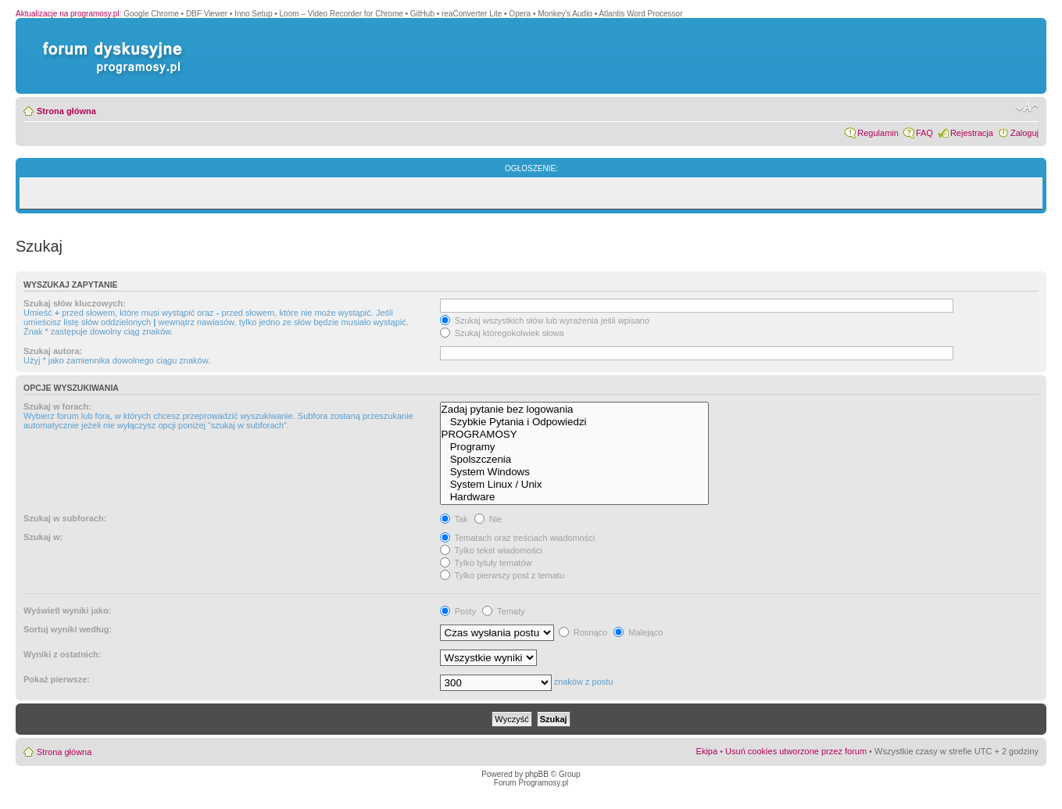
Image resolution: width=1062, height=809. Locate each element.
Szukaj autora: (52, 351)
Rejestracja (971, 133)
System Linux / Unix (575, 484)
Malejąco (638, 632)
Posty (458, 611)
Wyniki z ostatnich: (62, 654)
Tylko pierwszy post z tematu (502, 575)
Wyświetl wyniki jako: (67, 610)
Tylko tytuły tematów (486, 562)
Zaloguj (1024, 133)
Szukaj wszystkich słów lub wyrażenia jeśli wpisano (544, 320)
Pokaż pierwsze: (56, 679)
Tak (454, 519)
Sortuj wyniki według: (67, 629)
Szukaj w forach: (57, 406)
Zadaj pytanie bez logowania (575, 409)
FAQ (924, 133)
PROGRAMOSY (575, 434)
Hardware (575, 497)
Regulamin (878, 133)
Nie (488, 519)
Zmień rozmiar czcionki (1027, 108)
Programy (575, 447)
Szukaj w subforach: (64, 518)
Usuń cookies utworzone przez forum (796, 751)
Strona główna (66, 111)
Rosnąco (583, 632)
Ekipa (707, 751)
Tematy (503, 611)
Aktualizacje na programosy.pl (68, 13)
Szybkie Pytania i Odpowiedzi (575, 422)
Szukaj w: (43, 537)
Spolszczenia (575, 459)
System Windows (575, 472)
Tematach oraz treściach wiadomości (517, 537)
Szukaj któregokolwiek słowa (502, 333)
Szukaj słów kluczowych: (74, 303)
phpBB (537, 774)
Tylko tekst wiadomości (491, 550)
